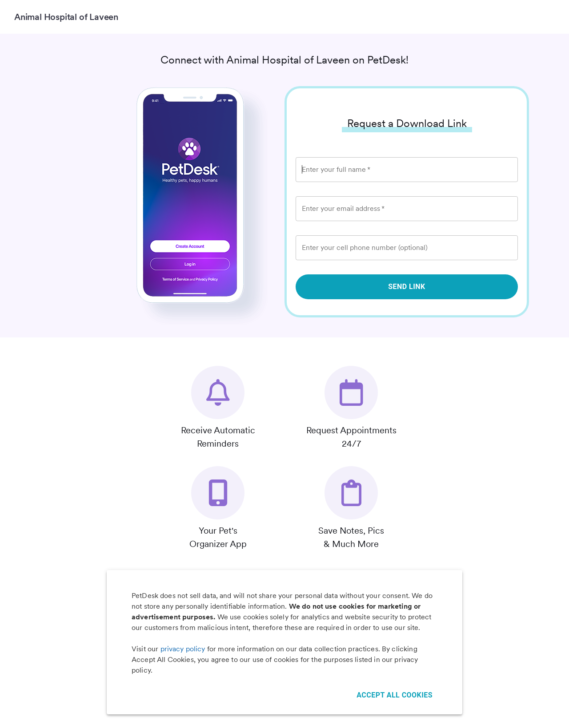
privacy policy (182, 649)
